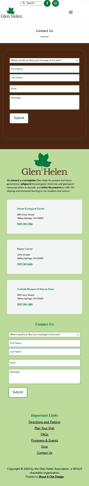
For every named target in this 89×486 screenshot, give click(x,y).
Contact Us (44, 453)
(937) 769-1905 (24, 304)
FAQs (44, 434)
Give (44, 447)
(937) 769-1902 (24, 224)
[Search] (31, 3)
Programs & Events (44, 440)
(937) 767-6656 (24, 264)
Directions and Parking (44, 422)
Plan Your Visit (44, 428)
